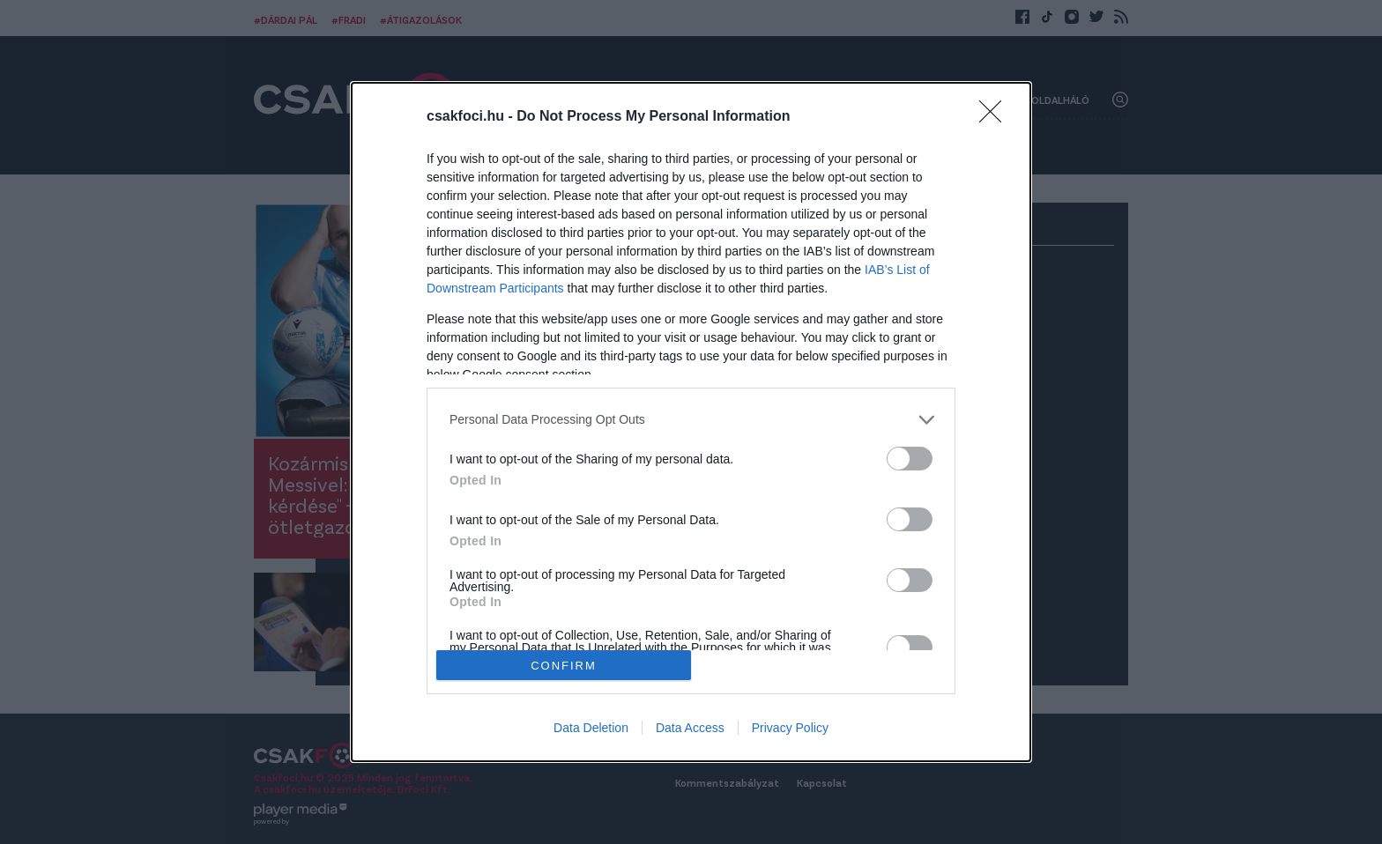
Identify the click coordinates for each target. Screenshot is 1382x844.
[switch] (909, 458)
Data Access (690, 728)
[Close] (996, 117)
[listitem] (691, 420)
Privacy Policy (790, 728)
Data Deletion (591, 728)
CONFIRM (564, 664)
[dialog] (691, 422)
